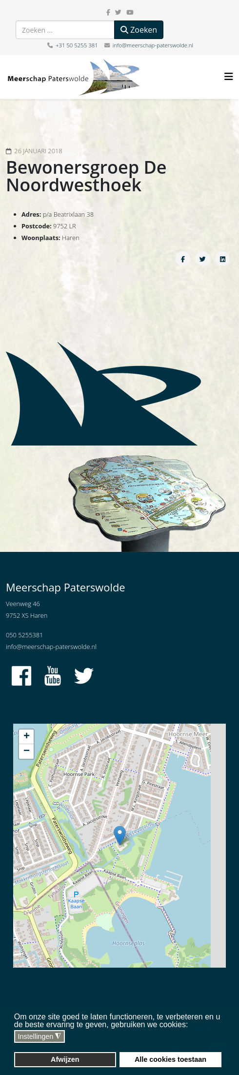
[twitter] (118, 12)
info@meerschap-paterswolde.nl (153, 45)
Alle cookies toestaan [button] (170, 1059)
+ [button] (26, 737)
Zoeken (138, 29)
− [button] (26, 751)
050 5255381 (24, 634)
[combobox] (65, 29)
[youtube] (129, 12)
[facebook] (108, 12)
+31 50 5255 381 (77, 45)
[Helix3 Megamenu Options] (228, 76)
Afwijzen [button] (65, 1059)
